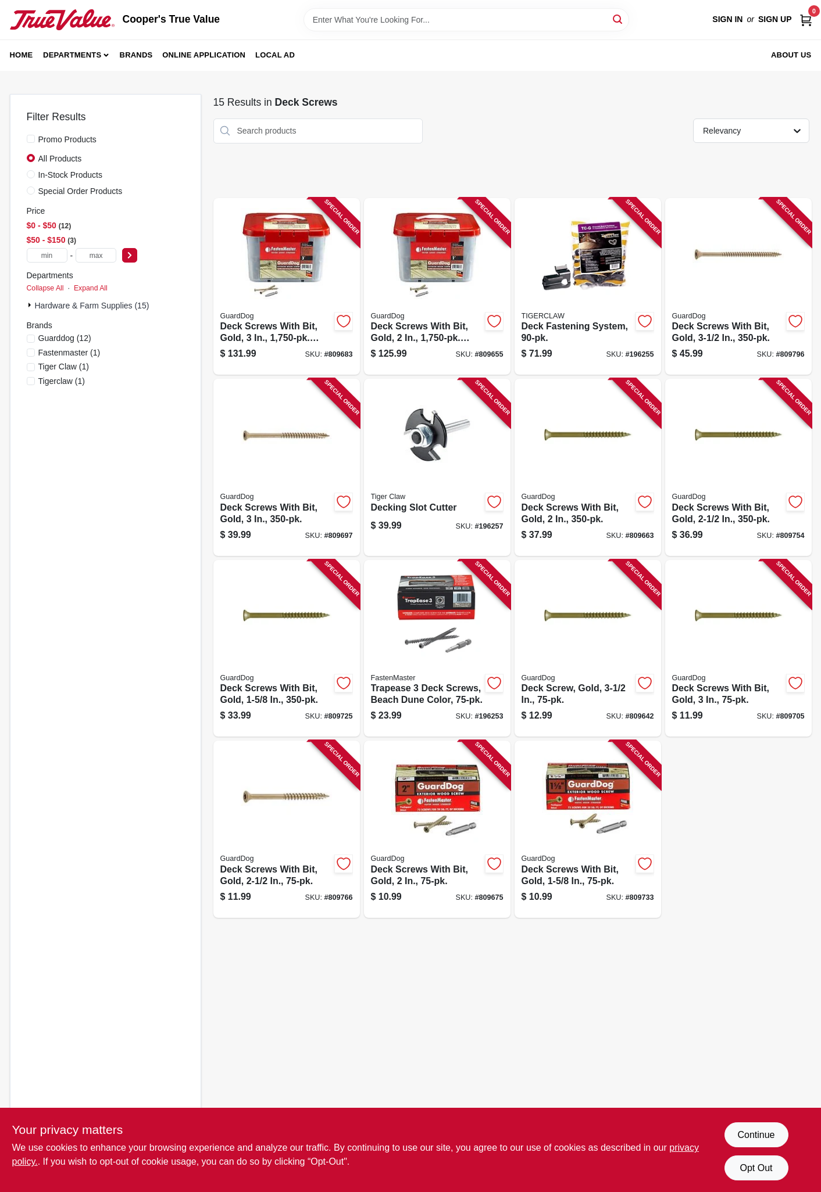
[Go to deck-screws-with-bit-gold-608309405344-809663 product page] (588, 467)
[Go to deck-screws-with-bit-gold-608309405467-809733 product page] (588, 829)
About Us (791, 55)
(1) (69, 352)
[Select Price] (129, 255)
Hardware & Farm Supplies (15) (92, 305)
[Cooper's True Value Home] (62, 19)
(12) (64, 338)
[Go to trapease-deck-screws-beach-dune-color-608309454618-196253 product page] (437, 648)
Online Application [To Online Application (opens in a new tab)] (203, 55)
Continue (755, 1135)
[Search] (618, 18)
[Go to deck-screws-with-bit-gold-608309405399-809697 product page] (286, 467)
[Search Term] (466, 19)
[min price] (47, 255)
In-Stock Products (70, 175)
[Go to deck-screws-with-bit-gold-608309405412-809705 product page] (738, 648)
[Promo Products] (31, 139)
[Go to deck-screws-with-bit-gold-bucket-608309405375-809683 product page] (286, 286)
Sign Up (775, 19)
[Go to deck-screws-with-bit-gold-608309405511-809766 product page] (286, 829)
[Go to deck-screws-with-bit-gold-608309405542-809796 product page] (738, 286)
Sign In (727, 19)
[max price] (96, 255)
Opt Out (756, 1168)
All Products (60, 158)
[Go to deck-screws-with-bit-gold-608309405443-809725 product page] (286, 648)
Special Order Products (80, 191)
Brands (136, 55)
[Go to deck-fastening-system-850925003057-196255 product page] (588, 286)
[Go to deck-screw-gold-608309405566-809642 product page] (588, 648)
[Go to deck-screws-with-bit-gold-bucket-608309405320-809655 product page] (437, 286)
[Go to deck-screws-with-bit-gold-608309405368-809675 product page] (437, 829)
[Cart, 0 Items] (806, 19)
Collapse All (45, 288)
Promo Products (67, 139)
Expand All (91, 288)
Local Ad (275, 55)
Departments (72, 55)
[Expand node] (30, 305)
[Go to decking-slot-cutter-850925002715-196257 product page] (437, 467)
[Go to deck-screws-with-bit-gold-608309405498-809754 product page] (738, 467)
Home (21, 55)
